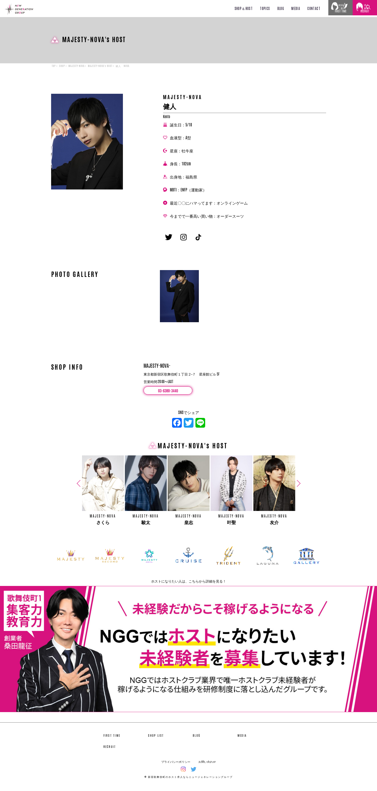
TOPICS (265, 8)
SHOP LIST (156, 739)
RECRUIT (109, 751)
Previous (79, 487)
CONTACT (313, 8)
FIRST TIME (111, 739)
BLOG (280, 8)
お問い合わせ (207, 765)
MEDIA (295, 8)
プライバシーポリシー (175, 765)
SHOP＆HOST (244, 8)
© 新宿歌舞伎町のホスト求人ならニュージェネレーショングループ (188, 780)
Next (298, 487)
